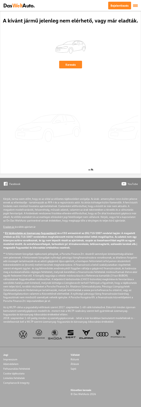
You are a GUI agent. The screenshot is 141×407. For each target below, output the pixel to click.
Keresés (70, 64)
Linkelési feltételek (14, 378)
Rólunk (75, 359)
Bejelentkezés (119, 5)
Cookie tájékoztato (14, 373)
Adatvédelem (11, 364)
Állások (75, 364)
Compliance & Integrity (16, 383)
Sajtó (73, 368)
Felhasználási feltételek (16, 368)
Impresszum (10, 359)
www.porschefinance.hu (98, 290)
